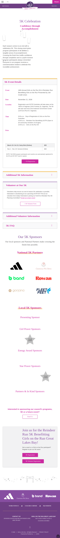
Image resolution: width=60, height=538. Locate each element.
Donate (56, 2)
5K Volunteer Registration (33, 461)
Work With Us (14, 505)
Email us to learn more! (28, 198)
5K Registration (30, 161)
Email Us (30, 416)
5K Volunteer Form (30, 204)
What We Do (5, 6)
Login (37, 534)
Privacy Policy (44, 532)
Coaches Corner (31, 505)
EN (8, 1)
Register (54, 6)
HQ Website (47, 505)
